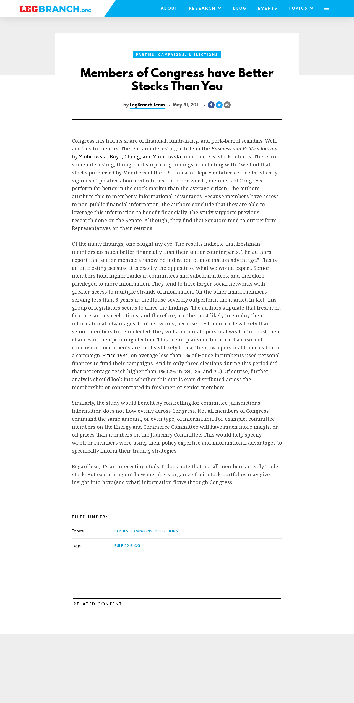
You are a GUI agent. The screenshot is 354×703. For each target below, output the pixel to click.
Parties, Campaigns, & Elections (177, 54)
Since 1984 (115, 355)
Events (268, 8)
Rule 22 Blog (127, 545)
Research (205, 8)
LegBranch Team (147, 104)
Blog (240, 8)
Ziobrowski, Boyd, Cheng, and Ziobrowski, (131, 156)
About (169, 8)
